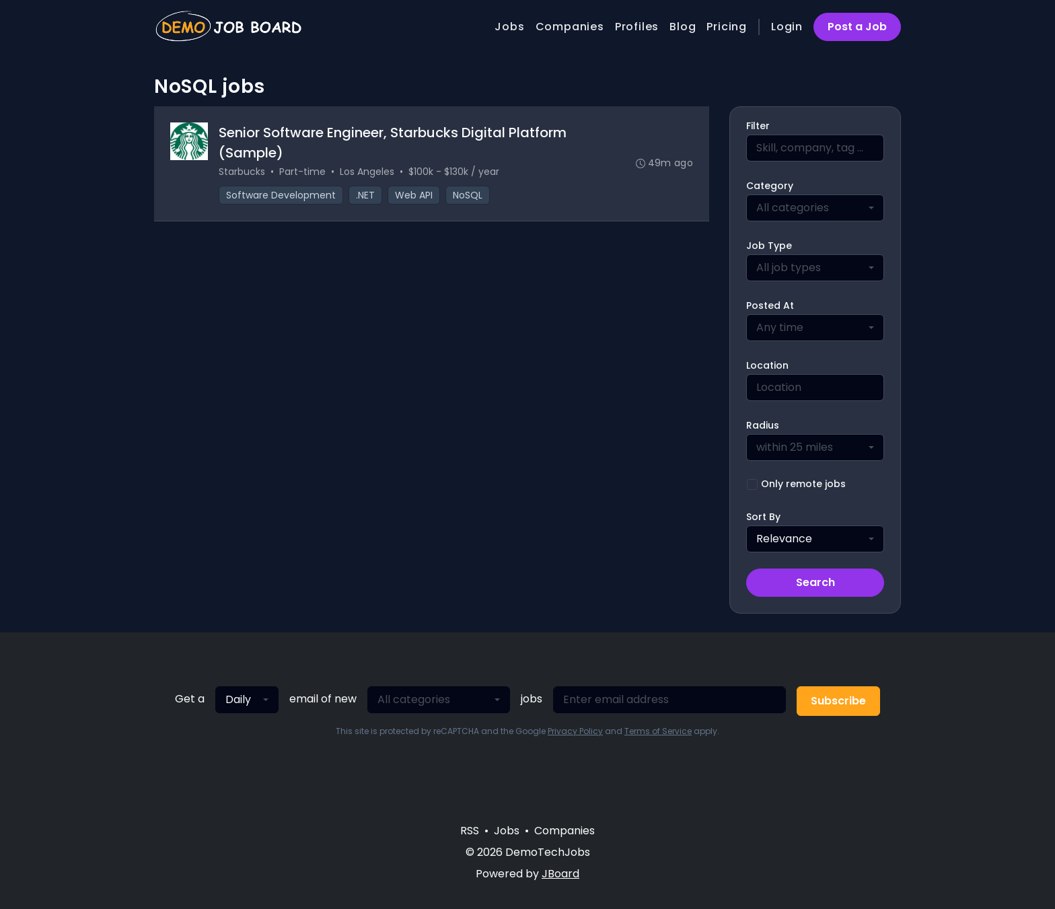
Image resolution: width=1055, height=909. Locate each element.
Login (787, 26)
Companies (570, 26)
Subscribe (838, 700)
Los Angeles (367, 171)
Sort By (763, 516)
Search (815, 582)
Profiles (637, 26)
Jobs (509, 26)
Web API (414, 195)
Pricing (726, 26)
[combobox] (815, 207)
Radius (762, 425)
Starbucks (242, 171)
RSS (469, 830)
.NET (365, 195)
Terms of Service (658, 731)
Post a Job (857, 26)
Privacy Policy (575, 731)
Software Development (281, 195)
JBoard (560, 873)
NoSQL (467, 195)
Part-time (302, 171)
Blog (682, 26)
